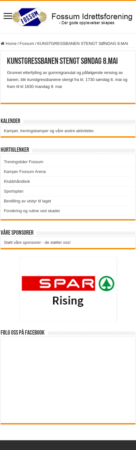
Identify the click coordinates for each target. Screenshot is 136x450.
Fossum (27, 43)
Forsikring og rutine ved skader (32, 210)
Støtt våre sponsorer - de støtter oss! (37, 242)
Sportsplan (13, 191)
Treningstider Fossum (23, 161)
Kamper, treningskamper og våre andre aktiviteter (48, 130)
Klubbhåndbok (17, 181)
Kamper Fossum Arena (25, 171)
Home (8, 43)
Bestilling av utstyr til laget (27, 201)
